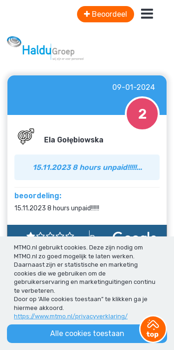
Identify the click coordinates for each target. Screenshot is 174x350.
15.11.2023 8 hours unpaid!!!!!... (87, 167)
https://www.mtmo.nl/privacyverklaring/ (71, 316)
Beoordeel (105, 14)
